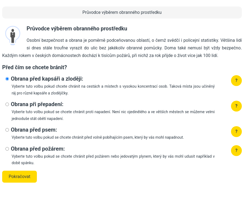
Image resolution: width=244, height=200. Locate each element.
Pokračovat (19, 176)
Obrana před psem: (34, 129)
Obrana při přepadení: (37, 104)
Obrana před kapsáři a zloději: (47, 78)
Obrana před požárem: (38, 148)
